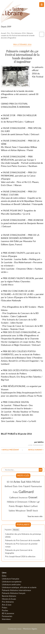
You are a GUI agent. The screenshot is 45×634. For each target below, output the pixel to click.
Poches (5, 610)
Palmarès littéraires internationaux (16, 590)
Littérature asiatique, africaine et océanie (19, 587)
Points (12, 506)
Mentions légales (30, 628)
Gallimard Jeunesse (18, 497)
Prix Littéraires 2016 (18, 33)
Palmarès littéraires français (13, 593)
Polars (4, 607)
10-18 (10, 481)
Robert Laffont (31, 506)
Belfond (8, 486)
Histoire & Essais (9, 599)
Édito (4, 575)
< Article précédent (10, 449)
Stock (35, 510)
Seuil (29, 510)
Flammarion (36, 486)
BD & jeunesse (8, 613)
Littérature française (10, 578)
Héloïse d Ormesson (17, 501)
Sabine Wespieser (17, 510)
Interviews (6, 619)
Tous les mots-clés (34, 516)
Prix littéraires (8, 601)
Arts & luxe (6, 604)
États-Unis (18, 486)
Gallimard (26, 491)
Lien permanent (36, 444)
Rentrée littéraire (9, 596)
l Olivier (32, 501)
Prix (8, 33)
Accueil (3, 33)
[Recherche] (21, 469)
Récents (16, 530)
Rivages (19, 506)
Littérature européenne (11, 581)
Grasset (32, 497)
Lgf (38, 501)
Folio (15, 492)
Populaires (8, 530)
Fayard (26, 486)
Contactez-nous (14, 628)
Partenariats (7, 616)
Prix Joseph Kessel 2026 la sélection (20, 556)
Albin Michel (33, 481)
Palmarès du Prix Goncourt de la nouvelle (22, 540)
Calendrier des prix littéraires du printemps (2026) (23, 535)
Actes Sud (19, 481)
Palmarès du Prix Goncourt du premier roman (21, 545)
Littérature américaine (11, 584)
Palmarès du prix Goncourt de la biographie (18, 551)
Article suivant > (36, 449)
